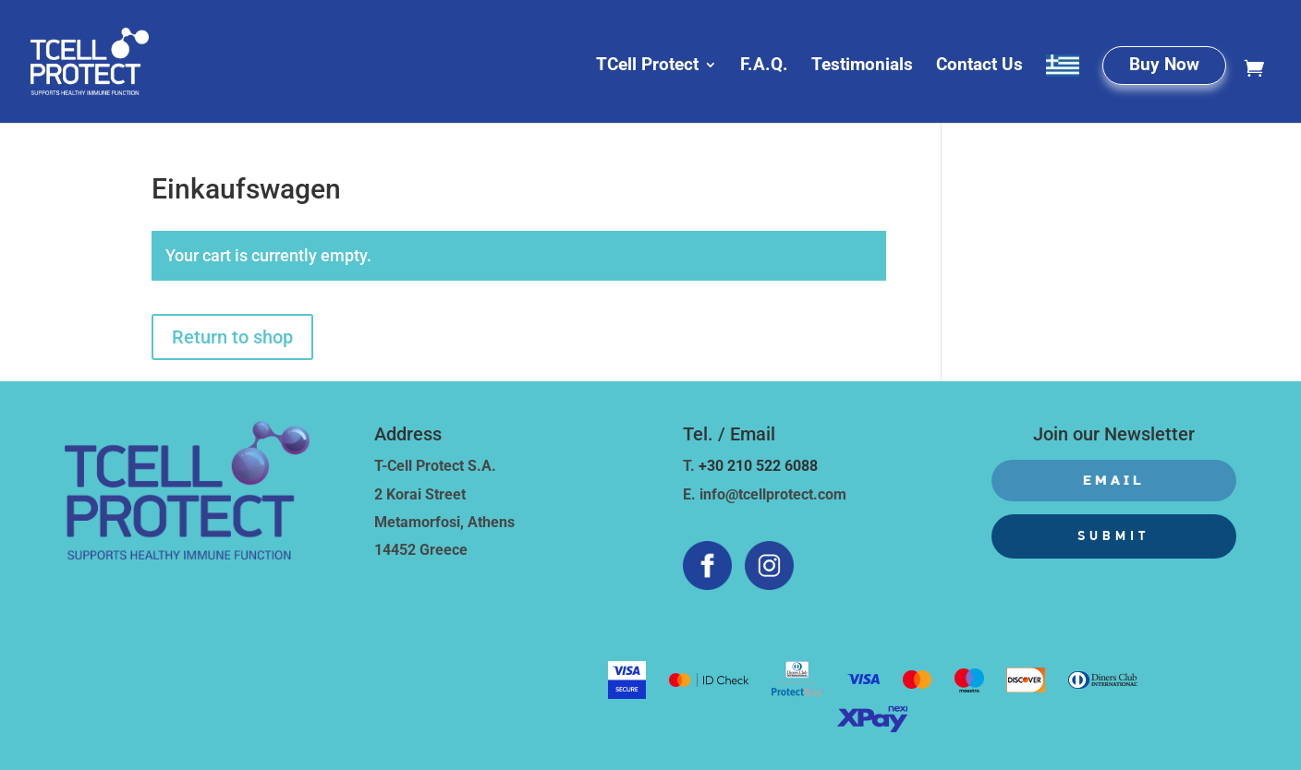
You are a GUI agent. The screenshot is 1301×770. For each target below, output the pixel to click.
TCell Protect (647, 66)
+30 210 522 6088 (758, 466)
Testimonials (862, 66)
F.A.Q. (764, 66)
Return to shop (232, 337)
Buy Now (1164, 66)
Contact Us (979, 66)
